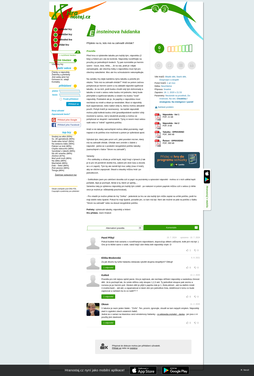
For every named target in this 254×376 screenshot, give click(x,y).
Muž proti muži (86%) (61, 158)
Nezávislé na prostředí (175, 95)
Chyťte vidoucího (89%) (63, 148)
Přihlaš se (116, 348)
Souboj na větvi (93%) (62, 136)
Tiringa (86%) (58, 170)
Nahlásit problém (164, 107)
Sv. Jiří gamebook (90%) (63, 139)
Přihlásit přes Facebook (68, 125)
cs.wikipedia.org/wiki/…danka (171, 314)
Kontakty (56, 82)
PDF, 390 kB (173, 141)
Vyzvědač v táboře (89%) (63, 151)
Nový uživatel (58, 111)
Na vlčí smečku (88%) (62, 153)
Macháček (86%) (59, 163)
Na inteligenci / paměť (183, 102)
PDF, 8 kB (171, 124)
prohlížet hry (65, 34)
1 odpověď (108, 267)
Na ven (172, 98)
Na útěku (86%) (59, 160)
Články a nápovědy (60, 72)
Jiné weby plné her (60, 77)
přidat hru (63, 44)
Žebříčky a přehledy (61, 74)
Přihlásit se (73, 104)
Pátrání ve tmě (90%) (61, 146)
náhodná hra (65, 39)
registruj (133, 348)
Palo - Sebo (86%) (60, 165)
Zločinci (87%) (58, 156)
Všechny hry (57, 64)
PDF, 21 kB (171, 115)
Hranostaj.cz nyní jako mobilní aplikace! (95, 370)
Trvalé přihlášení (69, 99)
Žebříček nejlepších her (66, 175)
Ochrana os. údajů (60, 79)
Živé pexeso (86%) (60, 168)
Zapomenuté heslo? (61, 114)
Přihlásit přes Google (67, 120)
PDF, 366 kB (173, 133)
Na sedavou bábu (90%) (63, 144)
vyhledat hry (65, 29)
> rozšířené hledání (67, 55)
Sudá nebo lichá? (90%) (63, 141)
